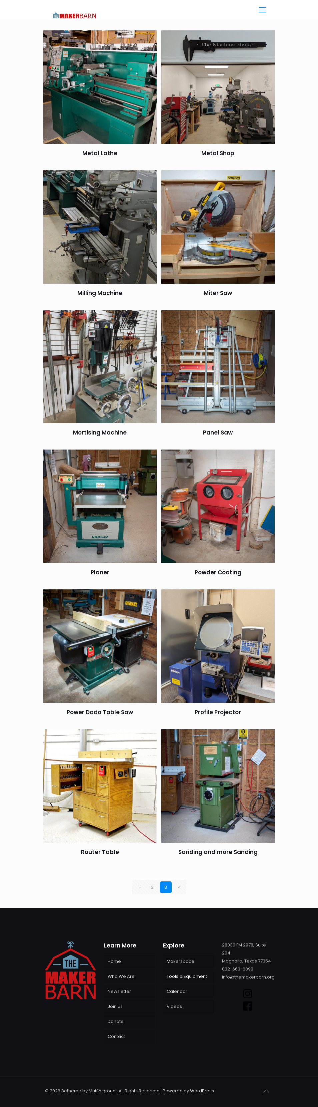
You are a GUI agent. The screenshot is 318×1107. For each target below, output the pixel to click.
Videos (174, 1006)
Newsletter (119, 991)
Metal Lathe (99, 153)
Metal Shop (217, 153)
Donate (116, 1021)
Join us (115, 1006)
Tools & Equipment (187, 976)
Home (114, 961)
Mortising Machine (100, 433)
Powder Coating (218, 572)
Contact (116, 1036)
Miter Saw (218, 293)
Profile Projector (218, 712)
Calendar (177, 991)
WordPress (202, 1091)
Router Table (100, 852)
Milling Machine (99, 293)
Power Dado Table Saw (100, 712)
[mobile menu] (262, 10)
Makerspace (180, 961)
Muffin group (102, 1091)
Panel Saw (218, 433)
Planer (100, 572)
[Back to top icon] (266, 1091)
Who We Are (121, 976)
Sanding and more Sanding (218, 852)
